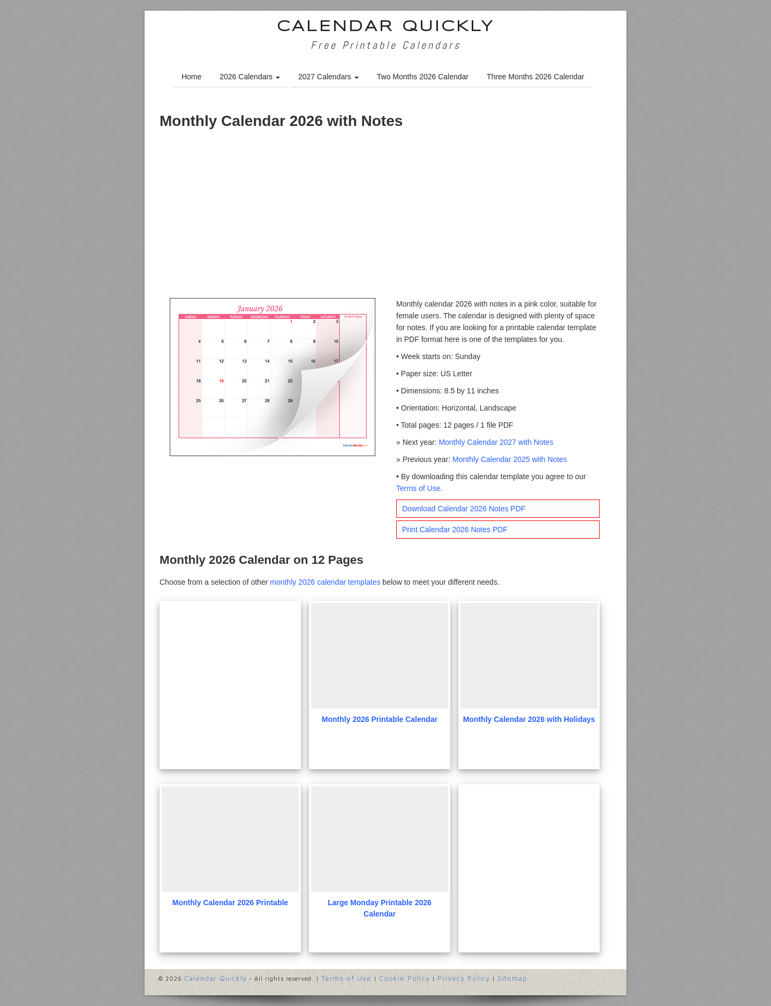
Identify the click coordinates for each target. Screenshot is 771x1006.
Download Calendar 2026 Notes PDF (463, 508)
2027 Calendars (328, 76)
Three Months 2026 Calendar (535, 76)
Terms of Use (418, 488)
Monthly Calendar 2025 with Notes (509, 459)
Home (191, 76)
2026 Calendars (250, 76)
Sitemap (512, 978)
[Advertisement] (385, 218)
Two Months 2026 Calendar (422, 76)
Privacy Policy (463, 978)
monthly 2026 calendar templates (325, 582)
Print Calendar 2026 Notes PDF (455, 529)
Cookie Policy (404, 978)
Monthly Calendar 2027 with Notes (496, 442)
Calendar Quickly (386, 27)
